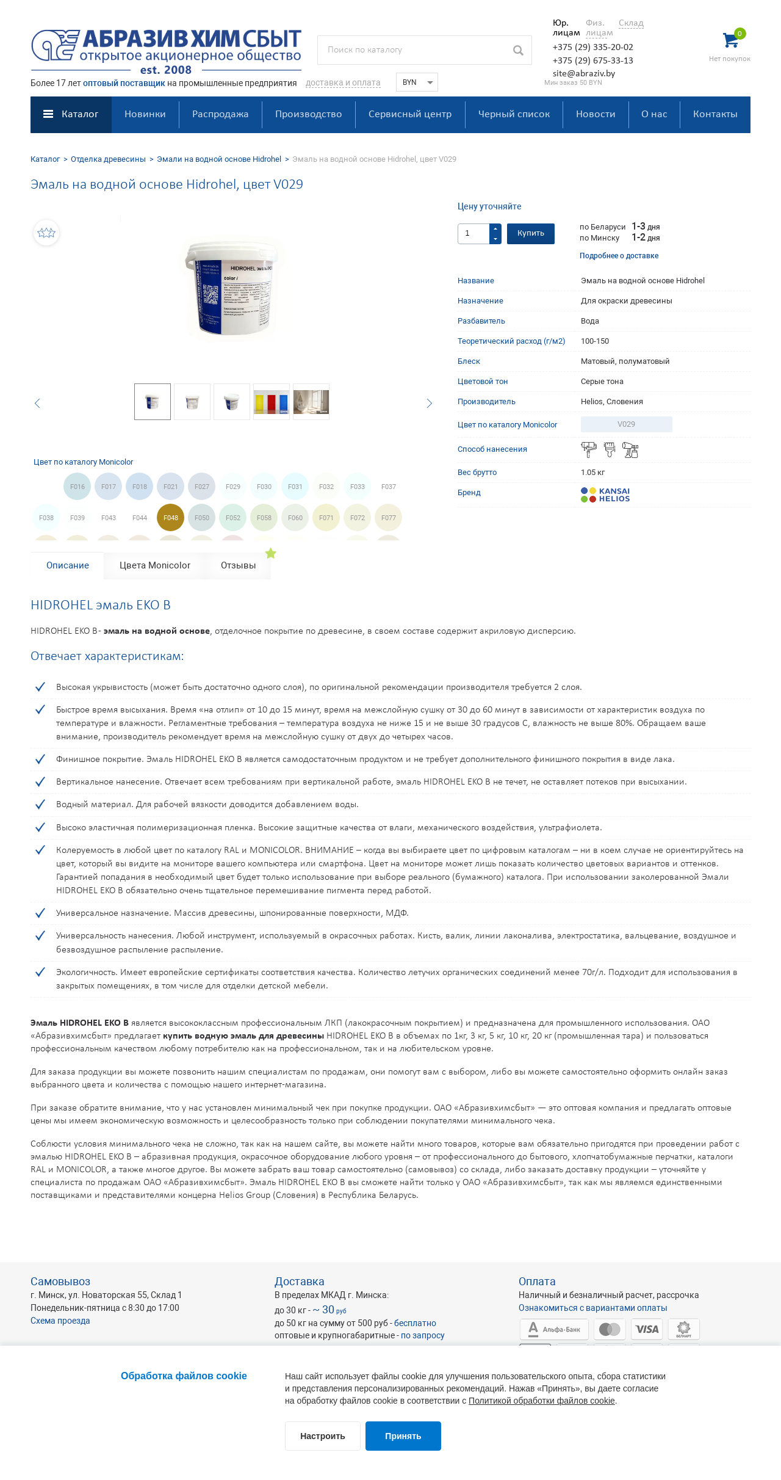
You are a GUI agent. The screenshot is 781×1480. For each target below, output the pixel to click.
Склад (631, 23)
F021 (171, 487)
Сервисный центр (410, 114)
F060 (295, 518)
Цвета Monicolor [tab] (155, 565)
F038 (46, 518)
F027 (202, 487)
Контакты (715, 114)
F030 (264, 487)
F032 (326, 487)
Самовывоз (60, 1281)
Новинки (145, 114)
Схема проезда (60, 1321)
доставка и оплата (343, 82)
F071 (326, 518)
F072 (357, 518)
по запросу (423, 1335)
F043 (108, 518)
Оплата (537, 1281)
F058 (264, 518)
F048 (171, 518)
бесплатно (415, 1323)
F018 (139, 487)
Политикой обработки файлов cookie (542, 1401)
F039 (77, 518)
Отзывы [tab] (238, 565)
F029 (233, 487)
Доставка (300, 1281)
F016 (77, 487)
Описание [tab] (67, 565)
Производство (308, 114)
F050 (202, 518)
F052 (233, 518)
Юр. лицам (563, 28)
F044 (139, 518)
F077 (388, 518)
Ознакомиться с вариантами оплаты (593, 1308)
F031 (295, 487)
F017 (108, 487)
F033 (357, 487)
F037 (388, 487)
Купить (530, 233)
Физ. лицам (596, 28)
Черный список (514, 114)
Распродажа (220, 114)
